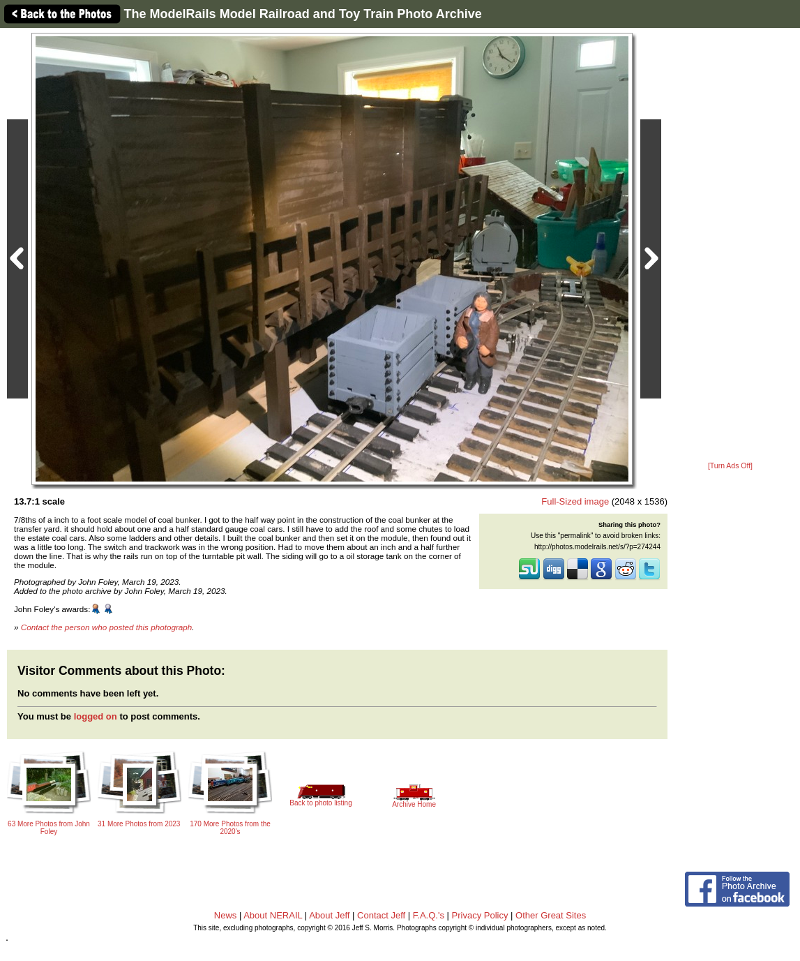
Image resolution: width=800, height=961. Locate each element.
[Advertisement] (730, 245)
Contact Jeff (381, 915)
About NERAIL (272, 915)
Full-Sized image (575, 501)
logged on (95, 716)
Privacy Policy (480, 915)
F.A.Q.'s (428, 915)
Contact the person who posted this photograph (107, 627)
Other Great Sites (550, 915)
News (225, 915)
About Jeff (329, 915)
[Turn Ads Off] (730, 466)
